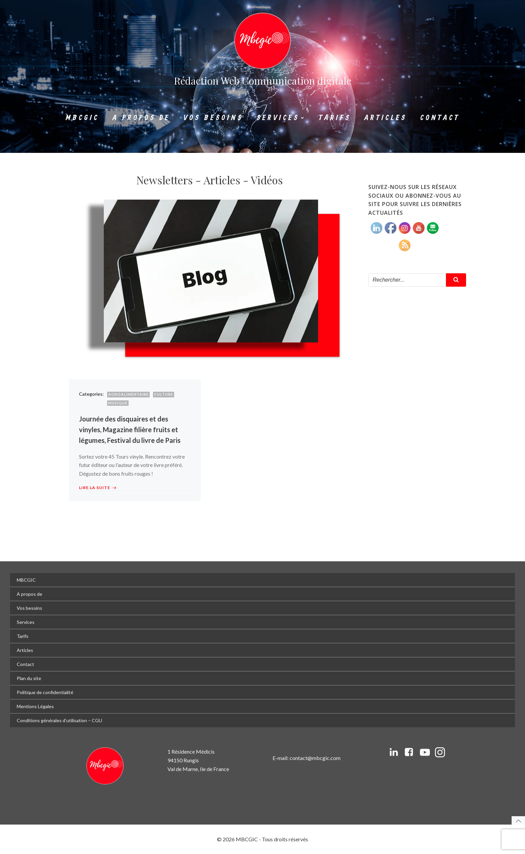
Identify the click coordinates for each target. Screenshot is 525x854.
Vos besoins (213, 118)
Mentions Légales (35, 706)
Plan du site (29, 678)
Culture (163, 394)
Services (280, 118)
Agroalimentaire (128, 394)
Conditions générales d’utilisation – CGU (59, 720)
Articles (385, 118)
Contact (440, 118)
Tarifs (335, 118)
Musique (118, 403)
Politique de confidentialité (45, 692)
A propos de (141, 118)
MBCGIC (82, 118)
